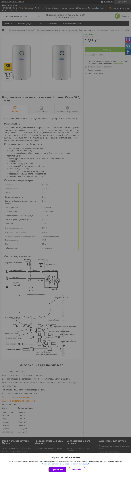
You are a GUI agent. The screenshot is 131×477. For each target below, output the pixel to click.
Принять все (57, 470)
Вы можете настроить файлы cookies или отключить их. (64, 464)
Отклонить (77, 470)
